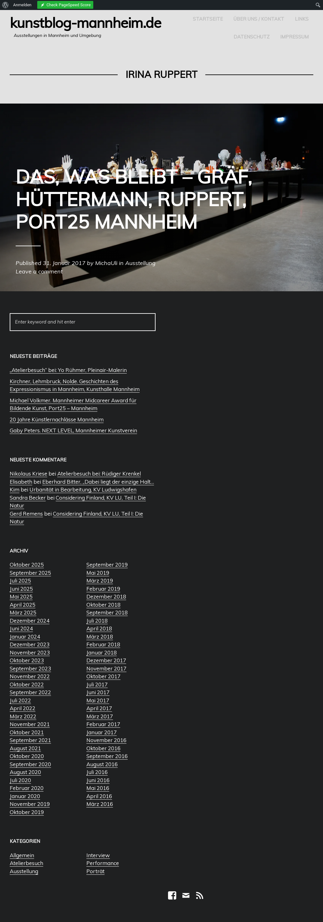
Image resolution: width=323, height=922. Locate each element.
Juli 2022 (20, 700)
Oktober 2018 (103, 604)
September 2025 (30, 572)
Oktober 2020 (27, 756)
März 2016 (99, 804)
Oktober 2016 (103, 748)
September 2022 (30, 692)
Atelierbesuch (26, 863)
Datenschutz (251, 37)
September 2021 (30, 740)
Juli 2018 (97, 620)
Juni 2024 (21, 628)
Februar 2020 (27, 788)
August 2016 (102, 764)
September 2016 (107, 756)
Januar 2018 (101, 652)
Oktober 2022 (27, 684)
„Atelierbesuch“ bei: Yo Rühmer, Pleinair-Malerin (68, 370)
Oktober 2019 (27, 812)
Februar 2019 (103, 588)
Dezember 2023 (29, 644)
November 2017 (106, 668)
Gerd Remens (26, 513)
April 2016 (99, 796)
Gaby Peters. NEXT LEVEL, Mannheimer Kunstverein (73, 430)
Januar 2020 (25, 796)
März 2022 (23, 716)
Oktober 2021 (27, 732)
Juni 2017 (98, 692)
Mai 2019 (97, 572)
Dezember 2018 (106, 596)
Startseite (208, 19)
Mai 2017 (97, 700)
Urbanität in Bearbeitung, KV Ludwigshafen (82, 489)
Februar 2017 (103, 724)
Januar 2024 (25, 636)
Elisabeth (21, 481)
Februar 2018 (103, 644)
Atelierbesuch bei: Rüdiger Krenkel (99, 473)
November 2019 (30, 804)
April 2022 (22, 708)
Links (302, 19)
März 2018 (99, 636)
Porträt (95, 871)
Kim (14, 489)
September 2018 (107, 612)
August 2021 (25, 748)
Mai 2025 (21, 596)
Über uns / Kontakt (258, 19)
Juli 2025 (20, 580)
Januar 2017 (101, 732)
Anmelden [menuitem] (22, 5)
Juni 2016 (98, 780)
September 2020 (30, 764)
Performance (102, 863)
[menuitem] (5, 5)
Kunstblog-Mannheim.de (85, 22)
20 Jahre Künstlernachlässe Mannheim (57, 419)
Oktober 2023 (27, 660)
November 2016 (106, 740)
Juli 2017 (97, 684)
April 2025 (22, 604)
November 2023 (30, 652)
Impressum (294, 37)
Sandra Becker (28, 497)
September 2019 (107, 564)
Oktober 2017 (103, 676)
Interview (98, 855)
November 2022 (30, 676)
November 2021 (30, 724)
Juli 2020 (20, 780)
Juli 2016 (97, 772)
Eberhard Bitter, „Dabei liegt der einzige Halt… (98, 481)
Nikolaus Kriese (28, 473)
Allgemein (22, 855)
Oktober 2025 (27, 564)
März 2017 (99, 716)
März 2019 (99, 580)
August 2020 (25, 772)
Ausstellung (24, 871)
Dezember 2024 (29, 620)
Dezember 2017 (106, 660)
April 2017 (99, 708)
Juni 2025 (21, 588)
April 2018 (99, 628)
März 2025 (23, 612)
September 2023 (30, 668)
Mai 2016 (97, 788)
